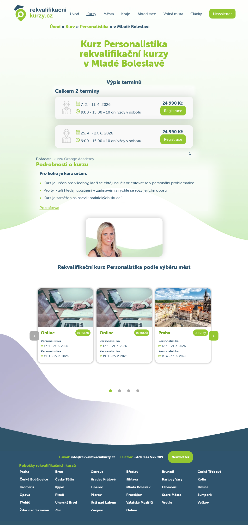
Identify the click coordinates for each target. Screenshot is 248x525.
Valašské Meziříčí (139, 502)
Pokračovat (49, 207)
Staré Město (171, 495)
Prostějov (134, 495)
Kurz (70, 26)
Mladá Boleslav (138, 487)
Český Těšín (64, 479)
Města (108, 13)
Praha (164, 332)
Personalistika (94, 26)
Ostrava (97, 471)
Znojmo (97, 510)
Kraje (125, 13)
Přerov (96, 495)
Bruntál (168, 471)
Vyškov (203, 502)
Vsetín (167, 502)
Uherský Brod (66, 502)
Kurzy (91, 13)
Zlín (58, 510)
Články (196, 13)
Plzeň (59, 495)
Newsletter (222, 13)
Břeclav (132, 471)
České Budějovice (34, 479)
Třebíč (25, 502)
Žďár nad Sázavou (34, 510)
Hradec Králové (103, 479)
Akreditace (147, 13)
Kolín (202, 479)
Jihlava (132, 479)
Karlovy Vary (172, 479)
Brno (59, 471)
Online (48, 332)
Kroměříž (27, 487)
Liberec (97, 487)
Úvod (74, 13)
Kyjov (59, 487)
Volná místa (173, 13)
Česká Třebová (210, 471)
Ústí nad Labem (103, 502)
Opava (25, 495)
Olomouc (169, 487)
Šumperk (205, 495)
